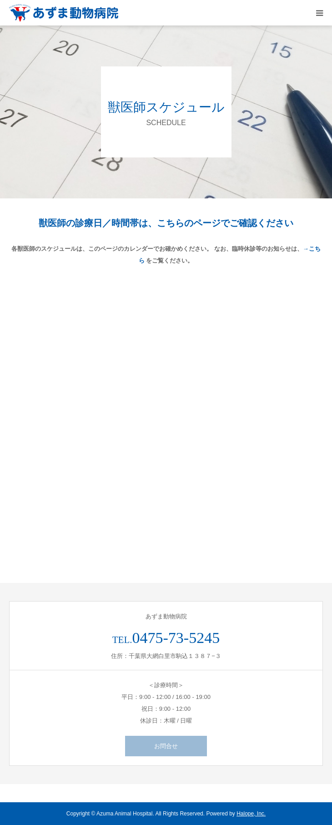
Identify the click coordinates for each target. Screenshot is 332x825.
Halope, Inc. (251, 813)
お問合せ (166, 746)
